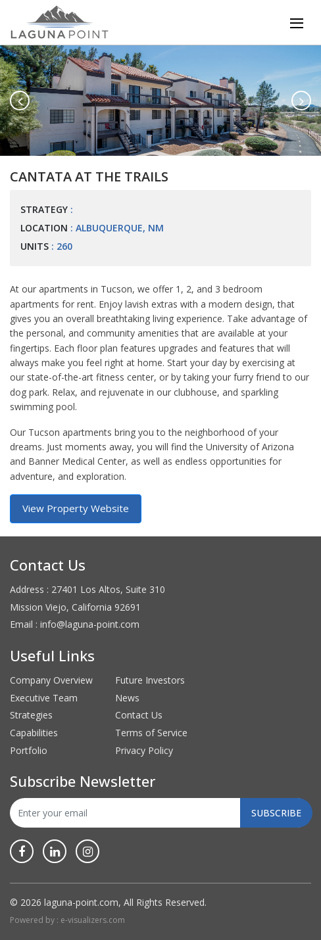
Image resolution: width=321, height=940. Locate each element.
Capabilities (34, 732)
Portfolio (28, 750)
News (127, 698)
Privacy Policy (144, 750)
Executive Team (44, 698)
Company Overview (51, 680)
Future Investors (150, 680)
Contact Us (138, 715)
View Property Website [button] (75, 508)
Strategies (31, 715)
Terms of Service (151, 732)
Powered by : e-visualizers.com (67, 920)
